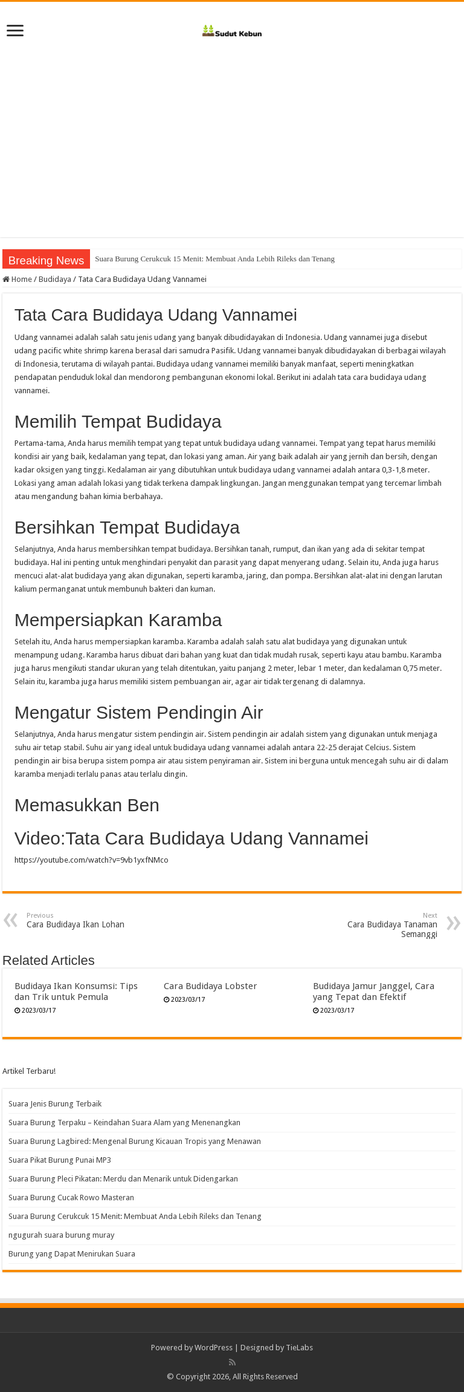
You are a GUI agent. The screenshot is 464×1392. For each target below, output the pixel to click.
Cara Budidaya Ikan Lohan (88, 920)
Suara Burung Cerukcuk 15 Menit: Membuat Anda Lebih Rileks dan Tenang (135, 1216)
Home (17, 279)
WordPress (214, 1347)
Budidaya (55, 279)
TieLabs (299, 1347)
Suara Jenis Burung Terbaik (55, 1103)
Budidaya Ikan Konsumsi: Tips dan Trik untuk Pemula (76, 991)
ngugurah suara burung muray (61, 1235)
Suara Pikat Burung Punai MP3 (59, 1160)
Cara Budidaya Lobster (210, 986)
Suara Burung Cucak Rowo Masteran (71, 1197)
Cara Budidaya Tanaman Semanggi (375, 925)
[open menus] (15, 32)
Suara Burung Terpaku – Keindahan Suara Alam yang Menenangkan (124, 1122)
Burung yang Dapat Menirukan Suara (71, 1253)
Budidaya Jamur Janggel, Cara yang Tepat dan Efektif (373, 991)
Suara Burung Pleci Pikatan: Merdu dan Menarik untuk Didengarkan (123, 1178)
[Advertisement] (232, 134)
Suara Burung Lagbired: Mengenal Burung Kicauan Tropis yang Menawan (134, 1141)
